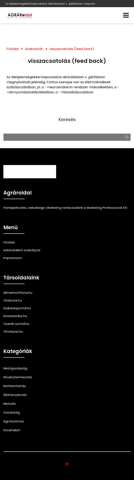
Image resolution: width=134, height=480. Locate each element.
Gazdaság (11, 412)
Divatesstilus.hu (15, 316)
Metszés (9, 404)
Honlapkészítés (15, 208)
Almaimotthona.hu (17, 293)
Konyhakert (11, 430)
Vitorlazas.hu (13, 331)
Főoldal (13, 48)
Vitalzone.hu (12, 300)
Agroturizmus (13, 421)
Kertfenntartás (14, 386)
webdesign (36, 208)
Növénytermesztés (17, 377)
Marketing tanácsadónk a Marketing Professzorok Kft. (87, 208)
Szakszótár (34, 48)
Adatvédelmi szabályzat (22, 250)
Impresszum (12, 258)
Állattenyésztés (15, 395)
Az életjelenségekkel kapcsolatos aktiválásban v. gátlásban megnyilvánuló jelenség (51, 3)
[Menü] (126, 15)
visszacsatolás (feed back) (71, 48)
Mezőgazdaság (15, 368)
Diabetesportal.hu (17, 308)
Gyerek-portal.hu (16, 324)
